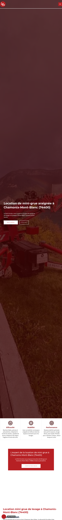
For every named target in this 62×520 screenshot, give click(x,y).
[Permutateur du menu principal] (60, 4)
